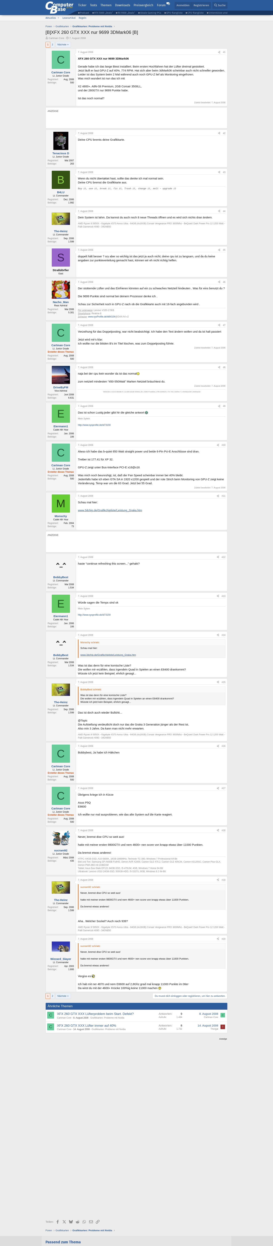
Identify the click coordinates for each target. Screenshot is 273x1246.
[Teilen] (219, 52)
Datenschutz (53, 1232)
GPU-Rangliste (174, 13)
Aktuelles (51, 18)
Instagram (157, 1215)
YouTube (209, 1215)
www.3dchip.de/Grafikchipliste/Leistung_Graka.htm (110, 510)
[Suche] (220, 5)
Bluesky (90, 1215)
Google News (133, 1215)
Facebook (110, 1215)
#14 (223, 635)
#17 (223, 788)
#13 (223, 596)
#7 (224, 325)
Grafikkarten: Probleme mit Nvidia (107, 1017)
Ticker (82, 5)
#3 (224, 172)
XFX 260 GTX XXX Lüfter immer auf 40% (86, 1025)
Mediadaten (79, 1228)
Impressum (52, 1228)
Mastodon (179, 1215)
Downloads (122, 5)
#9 (224, 406)
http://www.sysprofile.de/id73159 (94, 425)
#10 (223, 445)
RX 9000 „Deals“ (126, 13)
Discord (71, 1215)
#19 (223, 880)
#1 (224, 52)
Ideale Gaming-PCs (150, 13)
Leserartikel (69, 18)
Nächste (62, 44)
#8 (224, 367)
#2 (224, 133)
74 (177, 1177)
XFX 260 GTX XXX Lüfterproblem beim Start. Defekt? (95, 1014)
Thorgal (214, 1029)
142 (53, 1177)
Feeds (54, 1215)
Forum (161, 5)
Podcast (84, 13)
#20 (223, 939)
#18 (223, 830)
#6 (224, 282)
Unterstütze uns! (218, 13)
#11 (223, 496)
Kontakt (65, 1228)
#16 (223, 746)
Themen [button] (105, 5)
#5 (224, 250)
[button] (58, 18)
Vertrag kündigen (121, 1228)
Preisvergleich (143, 5)
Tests (93, 5)
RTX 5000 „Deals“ (103, 13)
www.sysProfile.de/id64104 (101, 316)
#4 (224, 211)
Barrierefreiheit (142, 1228)
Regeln (82, 18)
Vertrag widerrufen (98, 1228)
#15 (223, 682)
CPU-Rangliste (195, 13)
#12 (223, 557)
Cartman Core (56, 38)
